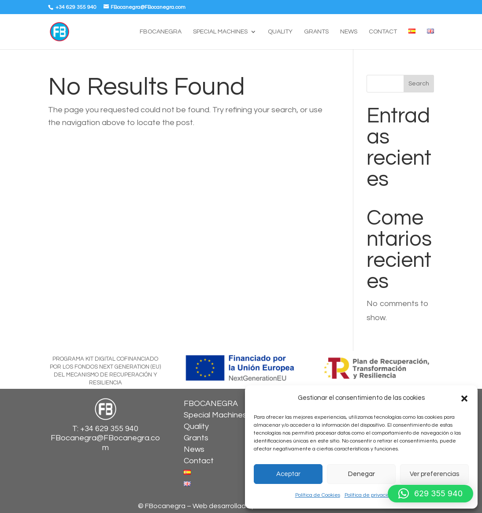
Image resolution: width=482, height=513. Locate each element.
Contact (383, 32)
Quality (280, 32)
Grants (316, 32)
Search (418, 84)
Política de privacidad (370, 495)
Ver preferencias (434, 474)
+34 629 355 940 (75, 7)
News (348, 32)
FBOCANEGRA (161, 32)
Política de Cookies (317, 495)
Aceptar (288, 474)
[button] (464, 398)
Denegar (361, 474)
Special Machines (220, 32)
